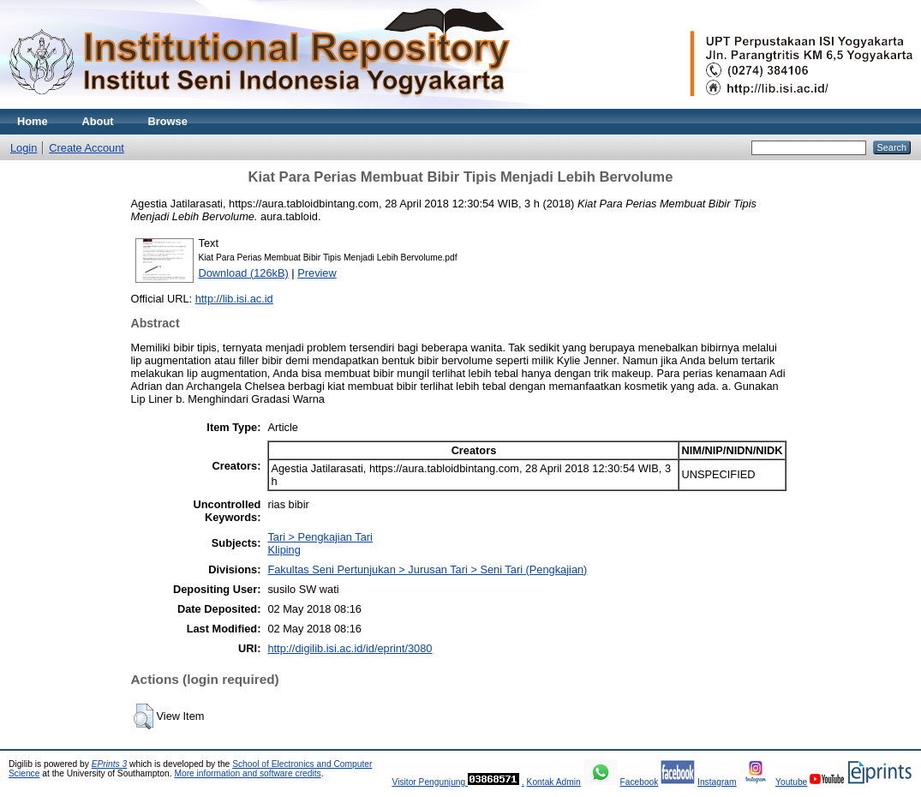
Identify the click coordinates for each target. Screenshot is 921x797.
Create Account (86, 147)
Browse (168, 121)
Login (23, 147)
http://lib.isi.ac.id (234, 298)
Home (32, 121)
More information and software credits (247, 773)
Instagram (717, 782)
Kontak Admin (554, 782)
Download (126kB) (244, 273)
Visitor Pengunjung (430, 782)
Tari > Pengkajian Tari (319, 536)
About (98, 121)
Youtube (791, 782)
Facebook (638, 782)
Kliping (283, 549)
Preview (317, 273)
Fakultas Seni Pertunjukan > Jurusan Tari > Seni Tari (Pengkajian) (427, 569)
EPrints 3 (110, 764)
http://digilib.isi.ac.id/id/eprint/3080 (349, 648)
